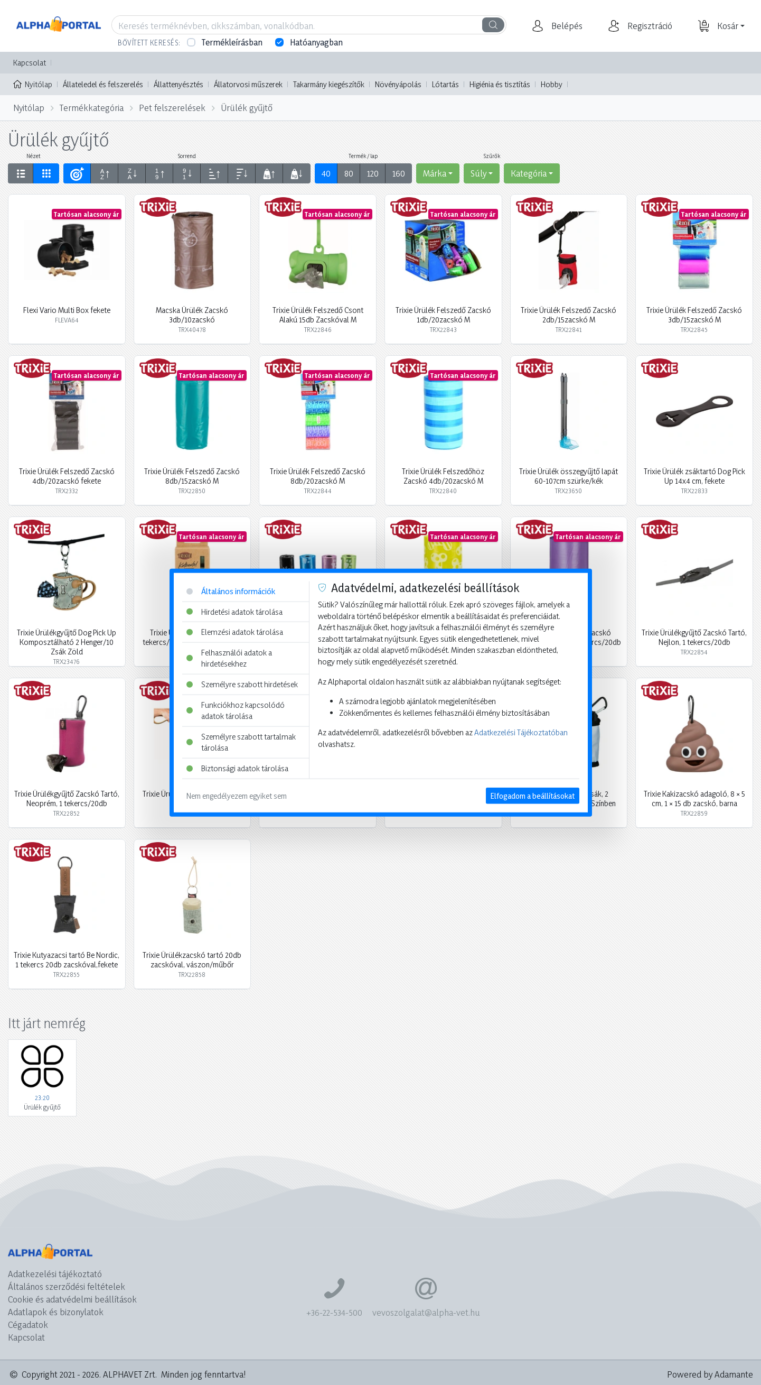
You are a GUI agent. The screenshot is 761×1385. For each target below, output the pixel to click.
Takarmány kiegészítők (328, 84)
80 (348, 173)
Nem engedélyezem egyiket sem (236, 795)
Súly (478, 173)
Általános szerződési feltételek (66, 1286)
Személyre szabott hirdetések (242, 684)
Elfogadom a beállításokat (533, 795)
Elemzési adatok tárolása (234, 632)
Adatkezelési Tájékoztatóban (521, 732)
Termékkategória (92, 107)
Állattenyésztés (178, 84)
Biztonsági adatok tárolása (237, 768)
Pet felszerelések (172, 107)
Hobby (551, 84)
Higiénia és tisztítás (499, 84)
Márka (434, 173)
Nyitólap (32, 83)
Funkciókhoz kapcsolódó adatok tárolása (235, 710)
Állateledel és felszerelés (103, 84)
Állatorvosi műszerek (248, 84)
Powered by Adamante (710, 1374)
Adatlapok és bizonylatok (56, 1311)
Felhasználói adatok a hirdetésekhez (229, 658)
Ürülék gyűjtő (247, 107)
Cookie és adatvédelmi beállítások (72, 1299)
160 (398, 173)
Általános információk (230, 591)
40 (326, 173)
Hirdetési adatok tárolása (234, 611)
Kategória (529, 173)
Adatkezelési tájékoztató (55, 1273)
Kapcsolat (29, 63)
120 (373, 173)
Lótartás (445, 84)
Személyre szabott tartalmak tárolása (241, 742)
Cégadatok (28, 1324)
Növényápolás (398, 84)
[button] (566, 25)
